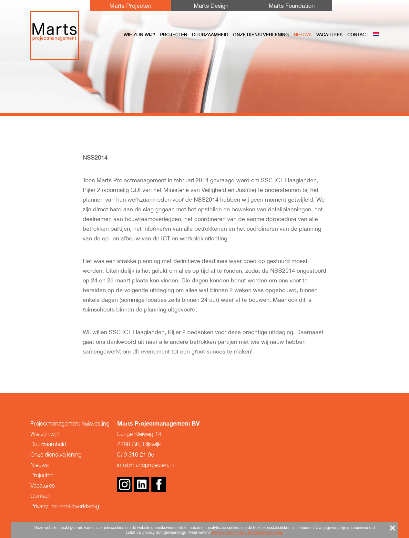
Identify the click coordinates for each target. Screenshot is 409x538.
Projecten (173, 34)
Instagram (124, 484)
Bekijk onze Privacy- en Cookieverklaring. (247, 532)
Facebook (158, 484)
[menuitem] (376, 34)
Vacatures (329, 34)
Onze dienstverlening (261, 34)
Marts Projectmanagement (54, 35)
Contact (357, 34)
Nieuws (303, 34)
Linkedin (141, 484)
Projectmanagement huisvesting (69, 423)
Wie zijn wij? (139, 34)
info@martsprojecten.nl (145, 464)
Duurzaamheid (210, 34)
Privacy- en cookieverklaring (64, 506)
